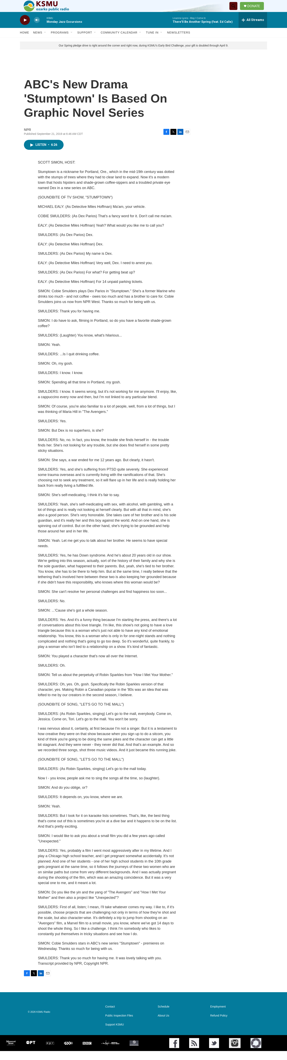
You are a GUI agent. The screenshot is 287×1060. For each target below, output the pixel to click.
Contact (110, 1015)
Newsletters (178, 41)
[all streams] (253, 29)
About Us (163, 1024)
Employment (218, 1015)
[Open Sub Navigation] (45, 41)
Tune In (152, 41)
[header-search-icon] (235, 11)
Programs (60, 41)
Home (24, 41)
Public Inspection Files (119, 1024)
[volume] (36, 29)
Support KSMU (114, 1033)
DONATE (256, 10)
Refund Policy (218, 1024)
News (37, 41)
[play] (25, 29)
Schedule (163, 1015)
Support (84, 41)
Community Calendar (119, 41)
